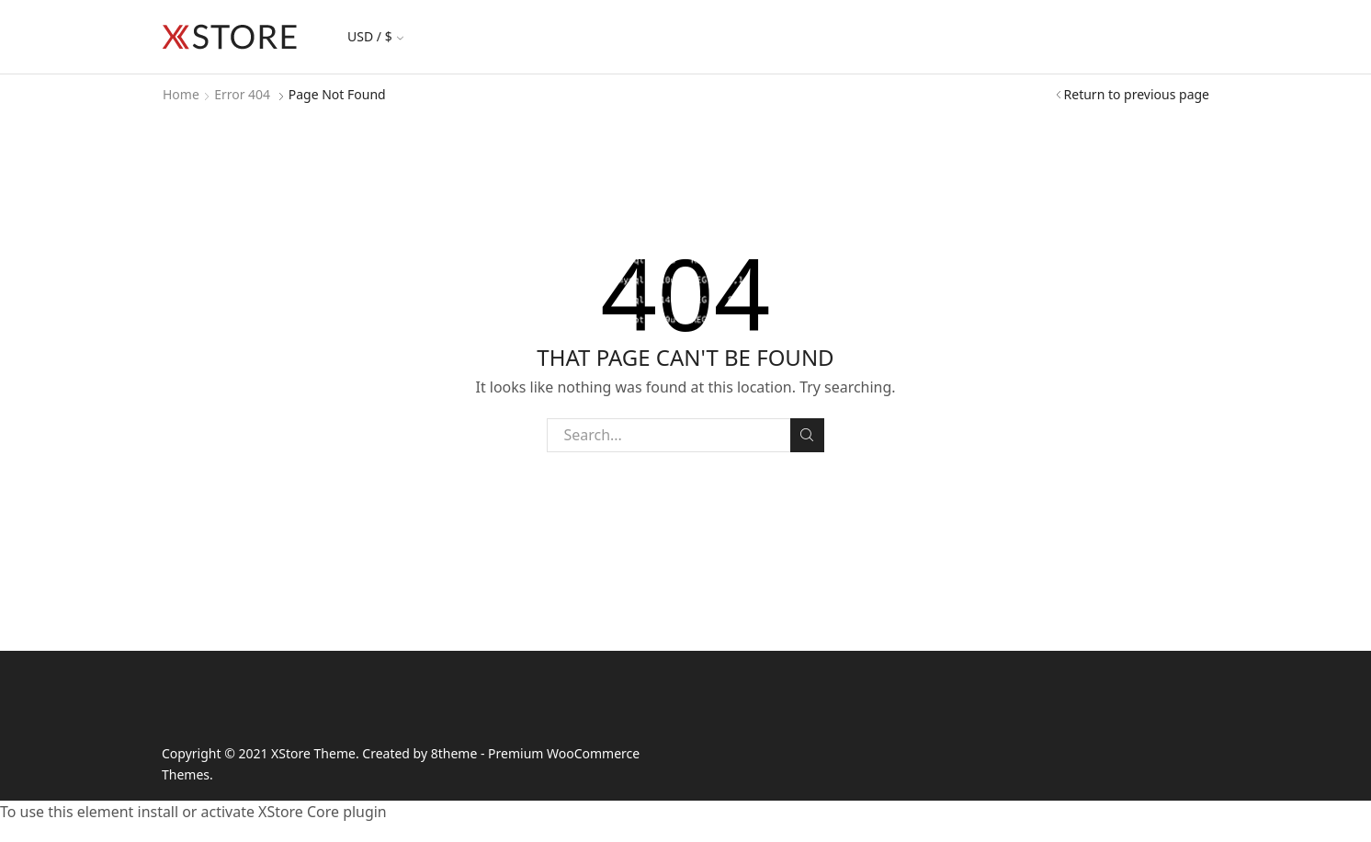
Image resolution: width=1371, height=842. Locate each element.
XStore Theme (313, 753)
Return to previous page (1136, 94)
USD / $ (375, 36)
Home (181, 94)
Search (807, 434)
